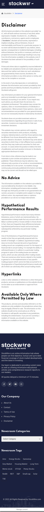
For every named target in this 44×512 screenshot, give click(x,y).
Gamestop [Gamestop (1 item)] (27, 459)
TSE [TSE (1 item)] (4, 479)
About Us (7, 403)
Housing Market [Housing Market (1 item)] (21, 464)
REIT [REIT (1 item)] (12, 474)
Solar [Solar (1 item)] (35, 474)
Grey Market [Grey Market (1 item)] (7, 464)
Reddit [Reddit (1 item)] (4, 474)
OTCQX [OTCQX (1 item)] (18, 469)
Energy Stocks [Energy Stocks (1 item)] (14, 459)
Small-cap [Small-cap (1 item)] (26, 474)
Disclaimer (8, 421)
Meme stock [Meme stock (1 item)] (7, 469)
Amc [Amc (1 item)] (4, 459)
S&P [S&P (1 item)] (18, 474)
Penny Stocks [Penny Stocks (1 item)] (29, 469)
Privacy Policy (9, 416)
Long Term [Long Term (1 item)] (34, 464)
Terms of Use (9, 412)
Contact (7, 407)
